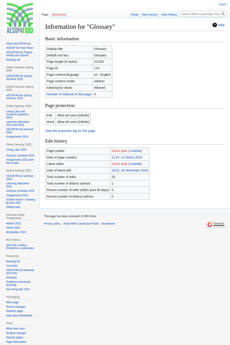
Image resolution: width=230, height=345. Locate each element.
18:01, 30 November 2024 (130, 170)
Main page (12, 302)
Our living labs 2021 (18, 289)
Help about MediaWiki (19, 315)
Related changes (16, 333)
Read (134, 14)
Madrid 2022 (13, 223)
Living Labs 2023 (16, 149)
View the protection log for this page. (70, 131)
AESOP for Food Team (19, 47)
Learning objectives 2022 (17, 185)
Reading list (13, 59)
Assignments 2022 (17, 195)
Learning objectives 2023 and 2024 (17, 123)
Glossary (11, 277)
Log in (222, 4)
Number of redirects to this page (69, 94)
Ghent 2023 (13, 227)
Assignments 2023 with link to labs (20, 161)
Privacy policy (52, 223)
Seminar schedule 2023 (20, 155)
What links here (15, 328)
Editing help (13, 207)
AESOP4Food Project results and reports (19, 54)
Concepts (12, 265)
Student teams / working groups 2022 (20, 201)
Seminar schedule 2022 (20, 190)
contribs (135, 151)
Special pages (14, 337)
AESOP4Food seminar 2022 (19, 177)
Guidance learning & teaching (18, 283)
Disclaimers (108, 223)
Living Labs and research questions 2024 (17, 114)
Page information (16, 341)
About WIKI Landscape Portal (80, 223)
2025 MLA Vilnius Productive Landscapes (20, 247)
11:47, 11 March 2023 (127, 157)
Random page (14, 311)
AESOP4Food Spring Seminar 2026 (18, 77)
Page (45, 14)
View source (150, 14)
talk (124, 151)
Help (221, 25)
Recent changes (16, 306)
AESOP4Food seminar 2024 (19, 131)
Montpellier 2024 (16, 232)
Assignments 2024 (17, 136)
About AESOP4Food (18, 43)
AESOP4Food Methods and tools (20, 272)
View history (169, 14)
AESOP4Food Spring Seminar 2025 (18, 97)
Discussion (59, 14)
